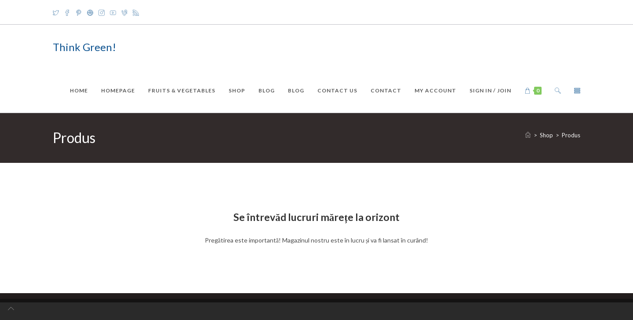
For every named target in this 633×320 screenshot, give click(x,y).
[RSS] (136, 12)
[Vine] (124, 12)
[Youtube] (113, 12)
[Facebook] (67, 12)
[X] (57, 12)
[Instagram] (101, 12)
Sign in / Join (490, 90)
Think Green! (84, 46)
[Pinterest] (78, 12)
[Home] (528, 135)
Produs (571, 135)
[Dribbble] (90, 12)
